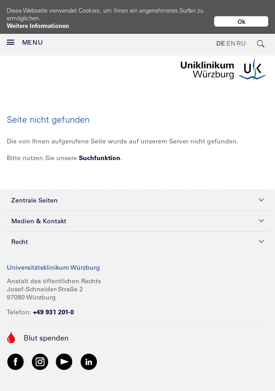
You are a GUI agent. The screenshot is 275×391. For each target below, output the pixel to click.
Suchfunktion (99, 150)
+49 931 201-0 (53, 304)
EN (230, 36)
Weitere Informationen (38, 25)
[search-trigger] (261, 36)
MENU (25, 35)
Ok (241, 21)
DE (220, 36)
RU (241, 36)
